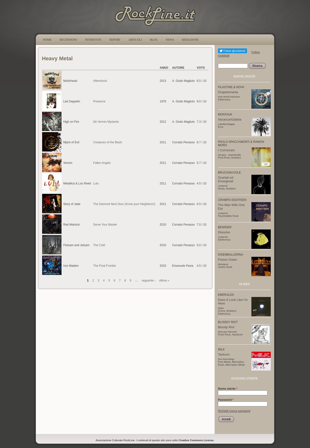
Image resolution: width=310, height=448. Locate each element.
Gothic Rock (225, 267)
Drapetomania (228, 92)
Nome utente (228, 388)
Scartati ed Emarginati (225, 179)
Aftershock (100, 81)
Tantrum (224, 354)
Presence (99, 101)
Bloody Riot (226, 327)
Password (226, 400)
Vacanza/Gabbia (229, 119)
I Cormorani (226, 150)
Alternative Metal (235, 364)
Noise (221, 188)
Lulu (96, 183)
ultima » (164, 280)
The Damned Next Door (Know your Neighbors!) (124, 204)
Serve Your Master (105, 224)
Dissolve (224, 232)
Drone (221, 310)
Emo (220, 126)
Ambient (236, 157)
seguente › (148, 280)
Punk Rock (224, 334)
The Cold (99, 245)
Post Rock (224, 157)
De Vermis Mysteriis (106, 121)
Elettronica (224, 99)
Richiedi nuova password (234, 411)
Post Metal (224, 361)
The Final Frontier (104, 265)
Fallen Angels (102, 163)
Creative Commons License (196, 440)
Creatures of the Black (107, 142)
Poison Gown (227, 259)
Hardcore (237, 334)
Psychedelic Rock (228, 215)
